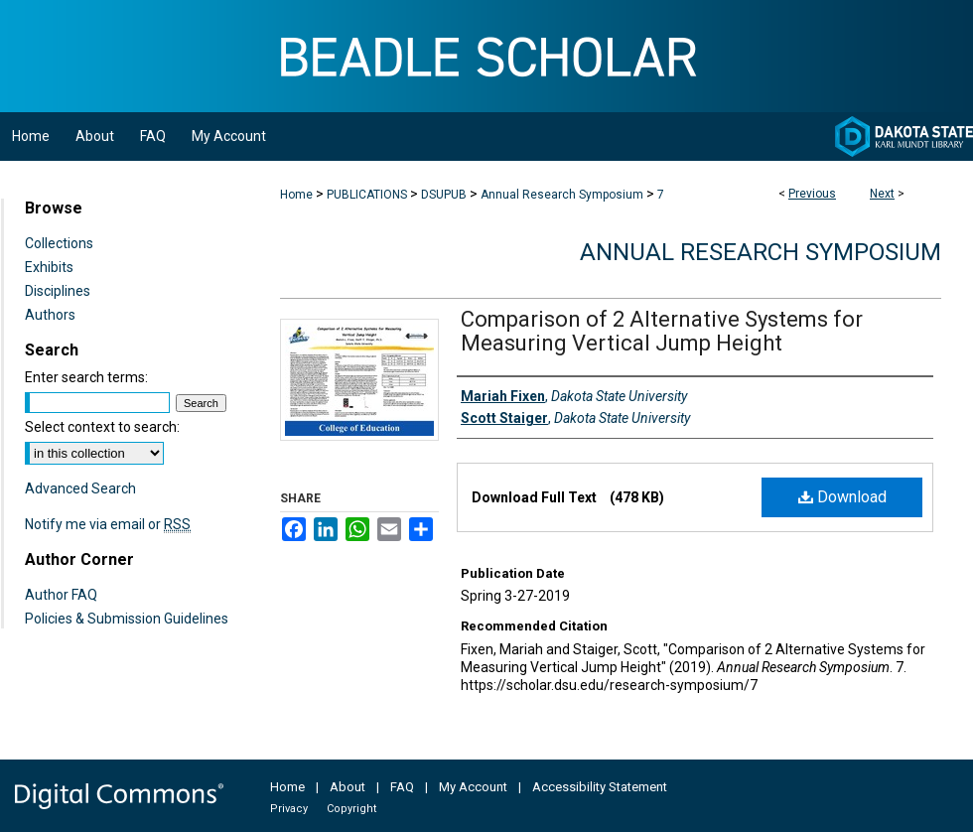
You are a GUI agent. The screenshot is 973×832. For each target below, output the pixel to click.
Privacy (289, 808)
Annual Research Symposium (562, 195)
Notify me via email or (108, 524)
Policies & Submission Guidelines (126, 618)
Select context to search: (102, 427)
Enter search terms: (86, 377)
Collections (59, 243)
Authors (50, 315)
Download (842, 496)
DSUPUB (444, 195)
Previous (812, 194)
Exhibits (49, 267)
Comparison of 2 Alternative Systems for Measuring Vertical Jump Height (662, 331)
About (347, 786)
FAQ (402, 786)
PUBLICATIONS (367, 195)
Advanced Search (80, 488)
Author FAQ (61, 595)
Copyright (351, 808)
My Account (473, 786)
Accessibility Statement (599, 786)
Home (296, 195)
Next (882, 194)
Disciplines (57, 291)
